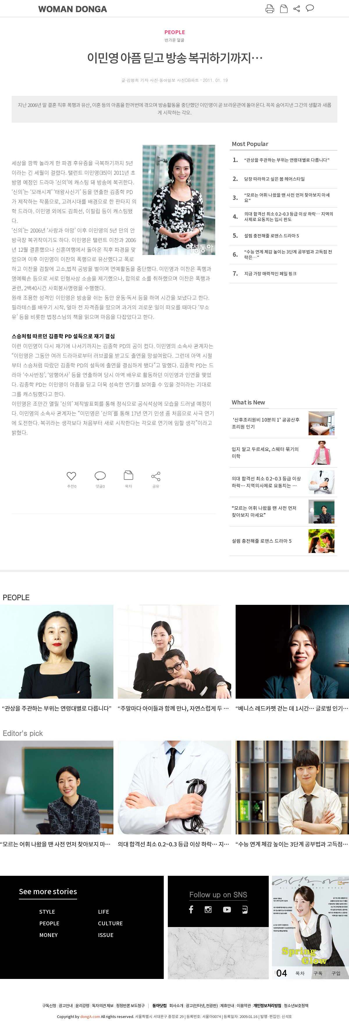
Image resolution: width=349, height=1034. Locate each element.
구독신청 (49, 1005)
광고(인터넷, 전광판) (202, 1005)
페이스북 (191, 909)
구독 (318, 973)
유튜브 (227, 909)
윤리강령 (82, 1005)
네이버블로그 (245, 909)
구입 (336, 973)
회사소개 (176, 1005)
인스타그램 (208, 909)
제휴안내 (227, 1005)
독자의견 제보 (102, 1005)
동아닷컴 (159, 1005)
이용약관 (244, 1005)
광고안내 (66, 1005)
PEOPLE (174, 32)
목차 (300, 973)
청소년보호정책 (296, 1005)
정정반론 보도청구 (130, 1005)
